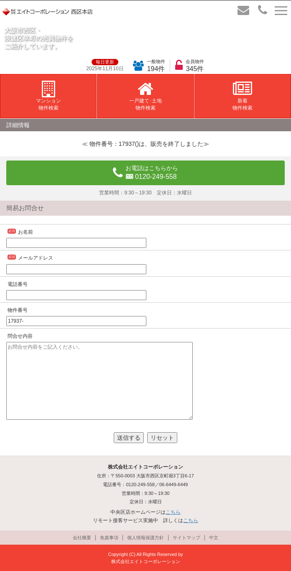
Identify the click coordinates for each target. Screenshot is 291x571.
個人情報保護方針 (145, 537)
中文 (213, 537)
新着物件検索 (242, 96)
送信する (128, 437)
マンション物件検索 (48, 96)
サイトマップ (186, 537)
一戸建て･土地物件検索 (145, 96)
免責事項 (109, 537)
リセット (162, 437)
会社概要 (82, 537)
